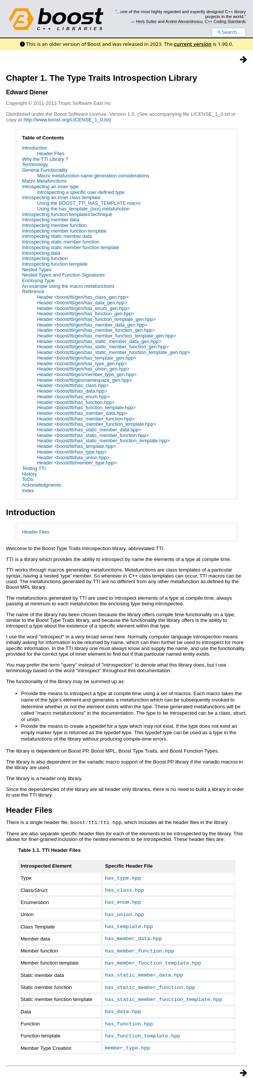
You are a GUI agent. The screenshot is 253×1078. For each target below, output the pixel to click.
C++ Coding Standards (225, 21)
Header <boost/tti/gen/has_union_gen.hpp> (83, 369)
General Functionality (45, 170)
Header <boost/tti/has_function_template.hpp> (86, 407)
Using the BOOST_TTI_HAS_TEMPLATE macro (89, 203)
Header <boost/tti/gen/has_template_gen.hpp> (86, 358)
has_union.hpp (124, 912)
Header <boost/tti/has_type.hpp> (72, 452)
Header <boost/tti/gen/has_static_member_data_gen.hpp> (99, 341)
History (29, 474)
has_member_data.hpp (133, 936)
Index (28, 490)
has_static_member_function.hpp (150, 983)
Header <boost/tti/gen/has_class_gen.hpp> (83, 297)
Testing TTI (34, 468)
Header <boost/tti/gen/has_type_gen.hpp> (82, 363)
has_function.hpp (129, 1018)
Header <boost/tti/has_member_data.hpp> (82, 413)
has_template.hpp (129, 924)
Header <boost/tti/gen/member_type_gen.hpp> (87, 374)
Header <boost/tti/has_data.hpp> (72, 391)
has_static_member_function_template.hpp (163, 995)
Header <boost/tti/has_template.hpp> (77, 446)
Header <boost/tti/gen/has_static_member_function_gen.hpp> (103, 346)
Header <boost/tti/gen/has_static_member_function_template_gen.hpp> (113, 352)
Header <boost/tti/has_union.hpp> (73, 457)
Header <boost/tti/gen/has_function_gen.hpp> (86, 313)
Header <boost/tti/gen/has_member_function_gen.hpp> (96, 330)
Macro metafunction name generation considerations (93, 175)
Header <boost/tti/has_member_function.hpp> (86, 419)
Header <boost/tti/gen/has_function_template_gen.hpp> (96, 319)
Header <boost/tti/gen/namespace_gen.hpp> (84, 380)
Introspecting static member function (61, 242)
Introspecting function (45, 258)
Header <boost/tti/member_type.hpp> (77, 463)
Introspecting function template (55, 264)
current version (193, 44)
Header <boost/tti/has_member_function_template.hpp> (96, 424)
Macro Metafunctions (44, 181)
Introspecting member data (50, 219)
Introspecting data (41, 253)
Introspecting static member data (57, 236)
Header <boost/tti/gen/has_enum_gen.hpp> (83, 308)
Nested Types (37, 269)
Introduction (34, 148)
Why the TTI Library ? (45, 159)
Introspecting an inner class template (61, 197)
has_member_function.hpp (139, 948)
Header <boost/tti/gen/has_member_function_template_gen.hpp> (106, 336)
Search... (229, 32)
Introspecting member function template (64, 231)
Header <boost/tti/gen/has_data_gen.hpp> (82, 302)
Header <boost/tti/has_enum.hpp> (73, 396)
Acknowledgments (41, 485)
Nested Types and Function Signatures (63, 275)
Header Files (51, 153)
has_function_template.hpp (142, 1030)
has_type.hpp (123, 877)
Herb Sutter (146, 21)
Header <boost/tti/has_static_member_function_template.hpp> (103, 440)
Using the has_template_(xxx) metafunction (83, 209)
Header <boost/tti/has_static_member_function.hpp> (93, 435)
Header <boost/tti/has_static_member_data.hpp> (89, 429)
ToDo (27, 479)
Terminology (35, 164)
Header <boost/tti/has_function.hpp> (76, 402)
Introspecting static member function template (70, 247)
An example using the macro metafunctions (68, 286)
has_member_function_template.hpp (153, 959)
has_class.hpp (124, 889)
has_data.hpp (123, 1006)
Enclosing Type (38, 280)
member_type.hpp (127, 1042)
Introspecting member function (54, 225)
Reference (33, 291)
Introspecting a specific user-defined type (81, 192)
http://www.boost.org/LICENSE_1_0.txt (67, 119)
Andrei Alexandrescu (184, 21)
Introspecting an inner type (50, 186)
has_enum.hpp (123, 900)
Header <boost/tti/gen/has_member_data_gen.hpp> (92, 325)
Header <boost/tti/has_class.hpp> (73, 385)
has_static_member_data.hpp (144, 971)
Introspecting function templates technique (67, 214)
